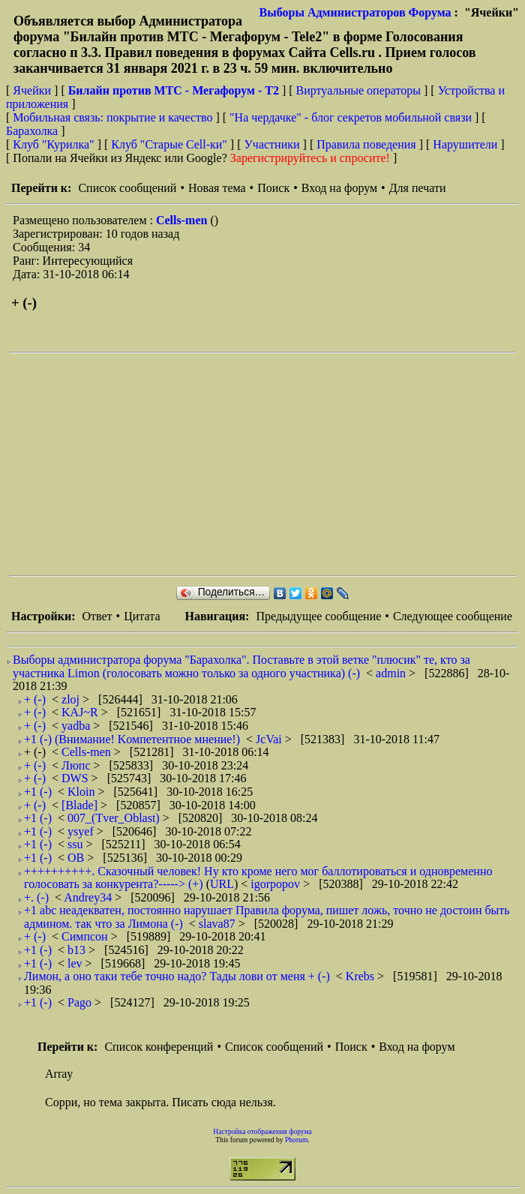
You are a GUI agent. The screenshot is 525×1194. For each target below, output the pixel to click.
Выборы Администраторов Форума (356, 12)
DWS (77, 778)
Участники (272, 144)
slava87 (218, 923)
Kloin (83, 791)
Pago (81, 1002)
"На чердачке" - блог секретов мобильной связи (351, 117)
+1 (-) (38, 791)
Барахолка (32, 130)
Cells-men (183, 220)
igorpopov (276, 884)
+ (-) (35, 699)
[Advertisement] (267, 464)
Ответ (97, 616)
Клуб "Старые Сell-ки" (169, 144)
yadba (77, 725)
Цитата (142, 616)
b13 (78, 950)
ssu (77, 844)
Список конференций (158, 1046)
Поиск (273, 188)
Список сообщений (127, 188)
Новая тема (217, 188)
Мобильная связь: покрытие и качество (112, 117)
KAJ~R (81, 712)
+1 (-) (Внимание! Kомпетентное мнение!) (132, 739)
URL (222, 884)
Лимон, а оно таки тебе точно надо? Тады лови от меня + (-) (177, 976)
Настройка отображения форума (262, 1131)
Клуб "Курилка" (53, 144)
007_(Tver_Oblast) (115, 818)
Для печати (417, 188)
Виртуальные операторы (358, 90)
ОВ (77, 857)
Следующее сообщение (452, 616)
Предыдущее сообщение (318, 616)
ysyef (82, 831)
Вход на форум (339, 188)
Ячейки (33, 90)
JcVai (270, 739)
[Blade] (81, 805)
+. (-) (36, 897)
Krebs (361, 976)
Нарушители (465, 144)
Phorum (296, 1140)
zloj (72, 699)
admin (392, 673)
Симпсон (86, 936)
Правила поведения (366, 144)
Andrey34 (89, 897)
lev (77, 963)
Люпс (77, 765)
